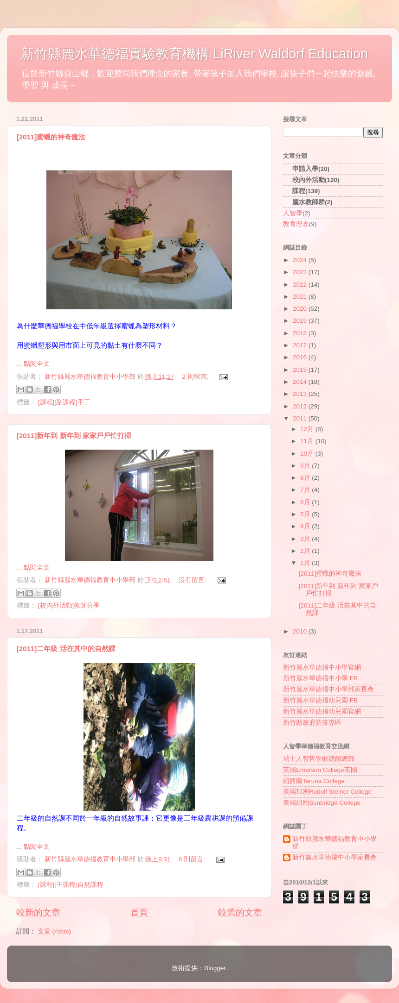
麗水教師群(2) (312, 202)
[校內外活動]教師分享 (69, 605)
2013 (301, 393)
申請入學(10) (310, 168)
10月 (307, 453)
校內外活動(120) (316, 179)
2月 (306, 550)
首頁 (139, 912)
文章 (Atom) (54, 931)
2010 (301, 631)
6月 (306, 502)
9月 (306, 465)
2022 (301, 284)
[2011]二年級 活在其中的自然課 (66, 648)
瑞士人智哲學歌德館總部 (318, 758)
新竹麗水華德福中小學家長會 (334, 857)
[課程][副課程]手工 (64, 402)
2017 (301, 345)
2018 (301, 333)
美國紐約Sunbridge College (321, 802)
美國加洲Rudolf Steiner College (327, 791)
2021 (301, 296)
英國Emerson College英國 (320, 769)
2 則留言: (196, 376)
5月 (306, 514)
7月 (306, 489)
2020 (301, 308)
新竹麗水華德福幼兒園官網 (322, 711)
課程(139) (306, 191)
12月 (307, 429)
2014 (301, 381)
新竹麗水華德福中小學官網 (322, 667)
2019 (301, 320)
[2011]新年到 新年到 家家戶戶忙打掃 (74, 435)
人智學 (292, 213)
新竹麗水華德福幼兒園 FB (320, 700)
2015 (301, 369)
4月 (306, 526)
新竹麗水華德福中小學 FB (320, 678)
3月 (306, 538)
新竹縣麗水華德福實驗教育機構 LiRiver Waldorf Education (194, 53)
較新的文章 (38, 912)
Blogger (214, 968)
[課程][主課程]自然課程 (70, 884)
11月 (307, 441)
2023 (301, 272)
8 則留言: (193, 859)
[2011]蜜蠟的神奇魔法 (51, 137)
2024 (301, 260)
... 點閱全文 (33, 363)
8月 (306, 477)
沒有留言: (193, 580)
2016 (301, 357)
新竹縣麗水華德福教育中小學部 (334, 842)
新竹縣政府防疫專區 (312, 722)
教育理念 (296, 223)
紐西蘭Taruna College (314, 780)
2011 (301, 418)
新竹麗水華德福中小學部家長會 (328, 689)
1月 (306, 562)
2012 (301, 406)
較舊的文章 (240, 912)
